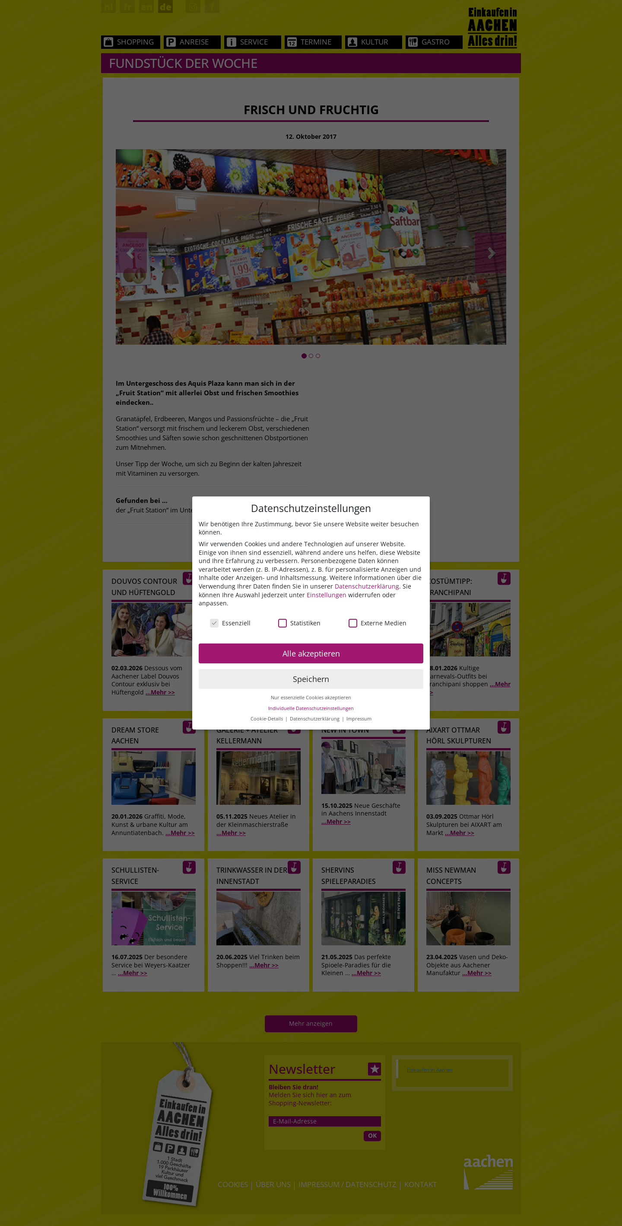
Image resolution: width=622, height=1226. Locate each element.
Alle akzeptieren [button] (311, 653)
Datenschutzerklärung (367, 586)
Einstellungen (326, 595)
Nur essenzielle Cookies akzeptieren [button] (311, 698)
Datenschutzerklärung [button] (315, 719)
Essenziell (230, 623)
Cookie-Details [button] (267, 719)
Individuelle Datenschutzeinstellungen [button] (311, 708)
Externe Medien (377, 623)
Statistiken (299, 623)
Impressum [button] (358, 719)
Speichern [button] (311, 679)
